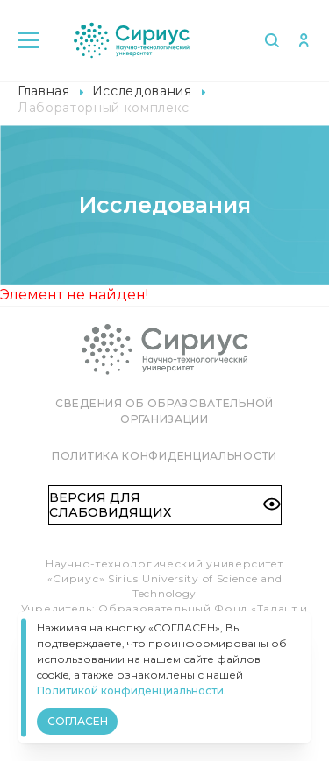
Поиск (271, 40)
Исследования (142, 91)
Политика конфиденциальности (164, 455)
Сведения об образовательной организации (164, 411)
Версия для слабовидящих (165, 504)
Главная (44, 91)
